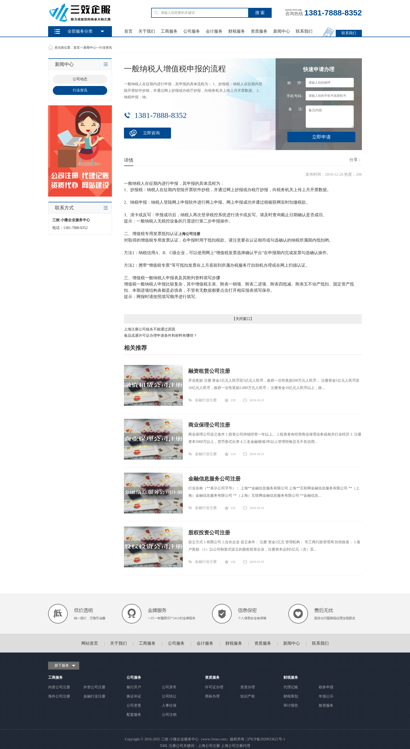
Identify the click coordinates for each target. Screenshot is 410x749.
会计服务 (214, 31)
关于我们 (146, 31)
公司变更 (134, 705)
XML (164, 746)
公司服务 (191, 31)
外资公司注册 (94, 687)
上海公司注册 (209, 746)
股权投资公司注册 (209, 532)
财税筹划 (290, 696)
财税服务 (236, 31)
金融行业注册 (206, 400)
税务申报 (326, 687)
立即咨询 (151, 133)
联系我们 (304, 31)
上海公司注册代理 (235, 746)
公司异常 (169, 687)
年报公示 (326, 696)
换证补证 (134, 696)
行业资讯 (105, 47)
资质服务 (259, 31)
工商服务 (169, 31)
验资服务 (326, 705)
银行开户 (134, 687)
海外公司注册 (59, 696)
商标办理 (212, 696)
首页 (128, 31)
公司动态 (80, 79)
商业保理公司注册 (209, 425)
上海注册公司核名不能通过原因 (149, 329)
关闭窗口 (243, 319)
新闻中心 (281, 31)
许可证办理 (214, 687)
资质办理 (247, 687)
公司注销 (169, 715)
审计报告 (290, 705)
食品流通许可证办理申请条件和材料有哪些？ (160, 336)
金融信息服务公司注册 (214, 479)
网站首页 (89, 643)
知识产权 (247, 696)
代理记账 (290, 687)
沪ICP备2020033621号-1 (266, 739)
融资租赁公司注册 (209, 371)
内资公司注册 (59, 687)
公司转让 (169, 696)
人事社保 (169, 705)
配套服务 (134, 715)
